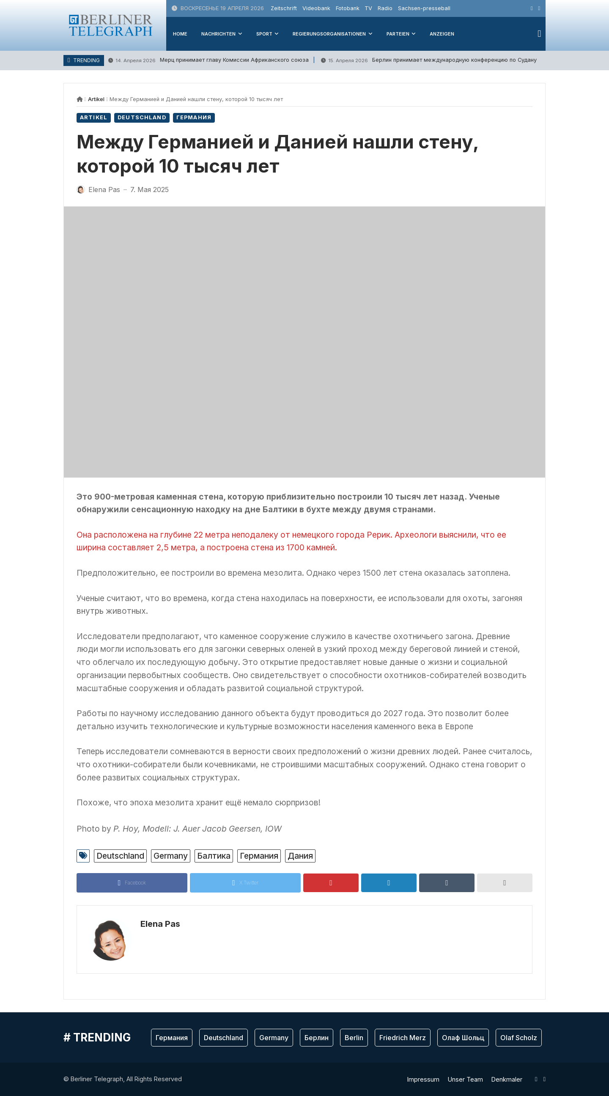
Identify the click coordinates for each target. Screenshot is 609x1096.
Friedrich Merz (402, 1037)
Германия (193, 117)
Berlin (354, 1037)
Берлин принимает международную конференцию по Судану (429, 60)
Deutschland (142, 117)
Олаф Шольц (463, 1037)
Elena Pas (160, 924)
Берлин (316, 1037)
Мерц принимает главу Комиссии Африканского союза (208, 60)
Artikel (96, 99)
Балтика (213, 856)
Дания (300, 856)
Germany (171, 856)
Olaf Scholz (518, 1037)
